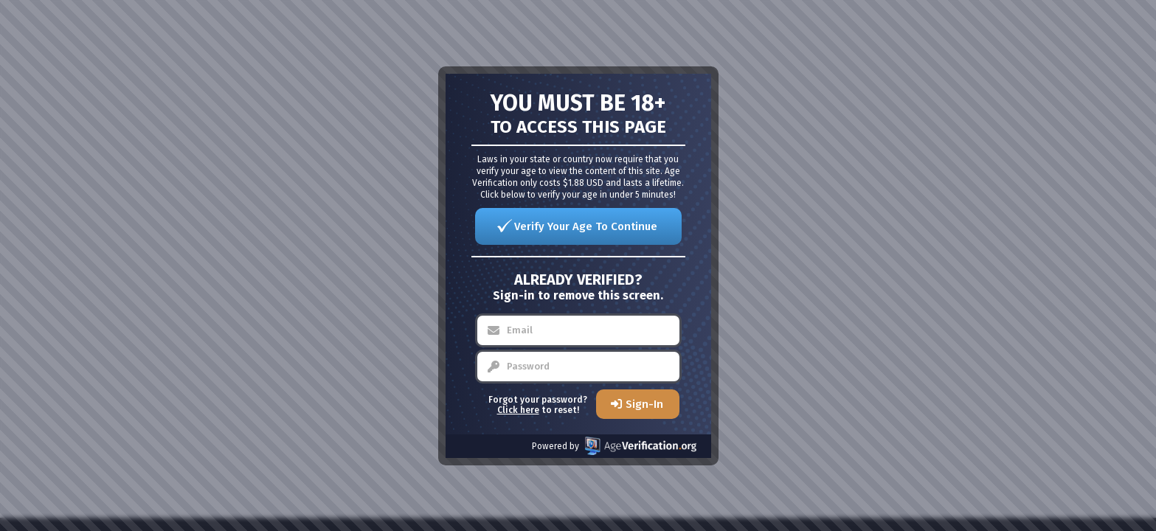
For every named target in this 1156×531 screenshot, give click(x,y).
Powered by (614, 446)
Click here (518, 410)
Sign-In (644, 404)
